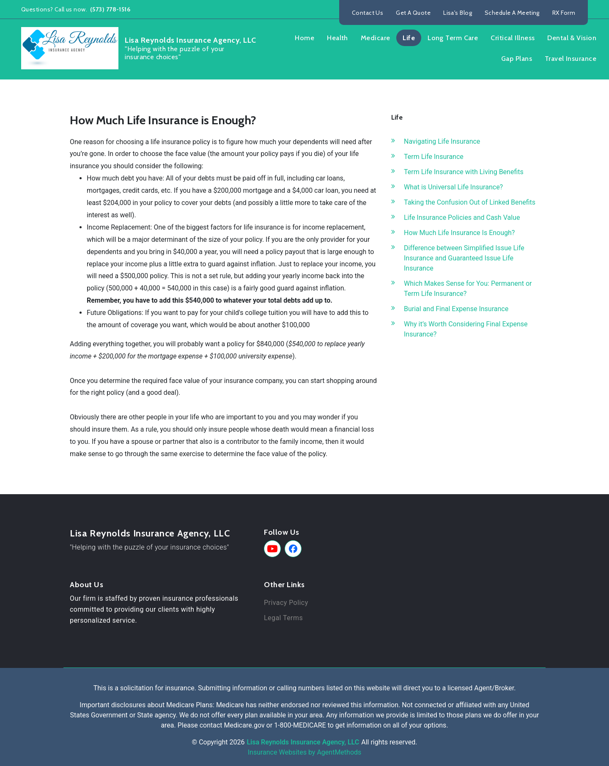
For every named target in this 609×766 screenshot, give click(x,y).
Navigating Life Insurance (442, 141)
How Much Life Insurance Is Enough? (459, 233)
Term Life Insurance (434, 157)
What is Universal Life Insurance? (453, 187)
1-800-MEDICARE (300, 725)
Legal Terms (283, 618)
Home (304, 38)
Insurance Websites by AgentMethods (305, 752)
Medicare (375, 38)
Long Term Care (453, 38)
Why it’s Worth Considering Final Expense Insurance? (465, 329)
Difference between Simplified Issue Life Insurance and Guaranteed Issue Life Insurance (464, 258)
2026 (236, 742)
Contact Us (367, 12)
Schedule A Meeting (512, 12)
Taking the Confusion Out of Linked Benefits (469, 202)
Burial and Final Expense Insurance (456, 309)
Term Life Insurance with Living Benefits (464, 172)
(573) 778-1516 (110, 9)
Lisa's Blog (457, 12)
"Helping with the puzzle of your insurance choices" (149, 547)
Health (337, 38)
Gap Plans (516, 59)
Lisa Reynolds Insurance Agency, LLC (150, 533)
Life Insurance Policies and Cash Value (462, 217)
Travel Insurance (570, 59)
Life (409, 38)
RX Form (563, 12)
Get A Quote (413, 12)
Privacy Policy (286, 603)
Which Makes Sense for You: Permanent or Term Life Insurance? (468, 288)
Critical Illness (513, 38)
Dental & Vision (571, 38)
